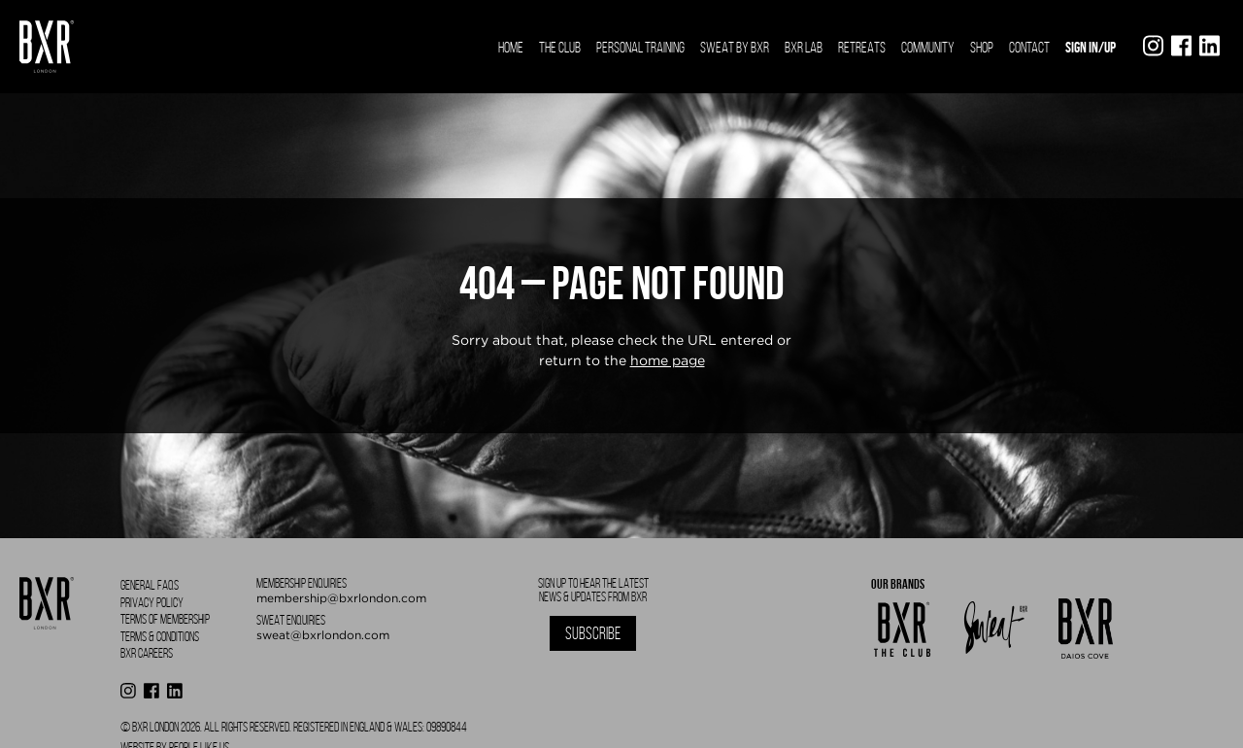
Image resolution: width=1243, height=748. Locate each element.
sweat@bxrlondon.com (322, 635)
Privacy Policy (152, 602)
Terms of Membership (165, 619)
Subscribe (593, 633)
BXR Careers (146, 653)
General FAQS (149, 585)
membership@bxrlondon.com (341, 598)
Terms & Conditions (159, 636)
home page (667, 360)
